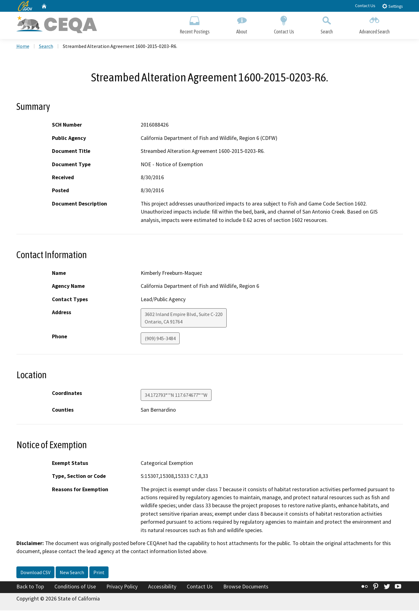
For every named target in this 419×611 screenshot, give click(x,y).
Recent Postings (194, 24)
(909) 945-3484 (160, 339)
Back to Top (30, 587)
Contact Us (365, 5)
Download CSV (35, 573)
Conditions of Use (75, 587)
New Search (72, 573)
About (241, 24)
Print (99, 573)
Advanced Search (374, 24)
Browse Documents (245, 587)
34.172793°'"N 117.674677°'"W (176, 396)
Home (22, 47)
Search (326, 24)
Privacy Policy (122, 587)
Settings (392, 6)
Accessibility (162, 587)
